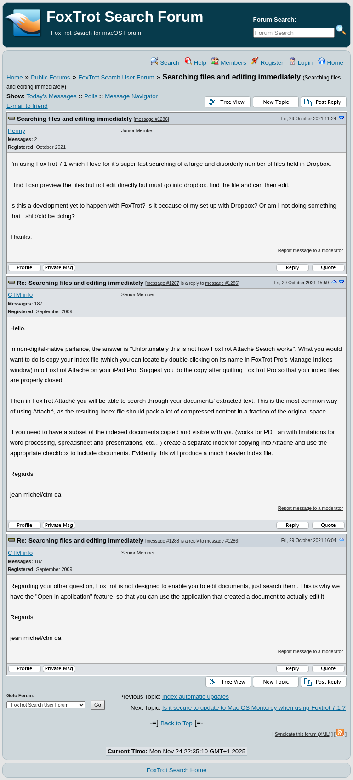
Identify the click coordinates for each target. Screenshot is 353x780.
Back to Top (176, 723)
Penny (16, 130)
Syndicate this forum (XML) (302, 734)
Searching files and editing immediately (74, 118)
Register (267, 62)
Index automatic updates (195, 696)
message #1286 (151, 119)
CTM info (20, 294)
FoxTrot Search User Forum (116, 77)
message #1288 (163, 540)
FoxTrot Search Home (177, 770)
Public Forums (50, 77)
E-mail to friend (27, 105)
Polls (90, 96)
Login (301, 62)
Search (165, 62)
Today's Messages (51, 96)
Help (195, 62)
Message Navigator (131, 96)
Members (228, 62)
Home (330, 62)
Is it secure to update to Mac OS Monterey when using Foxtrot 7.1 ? (254, 707)
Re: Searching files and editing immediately (80, 282)
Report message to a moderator (310, 250)
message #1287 (163, 283)
